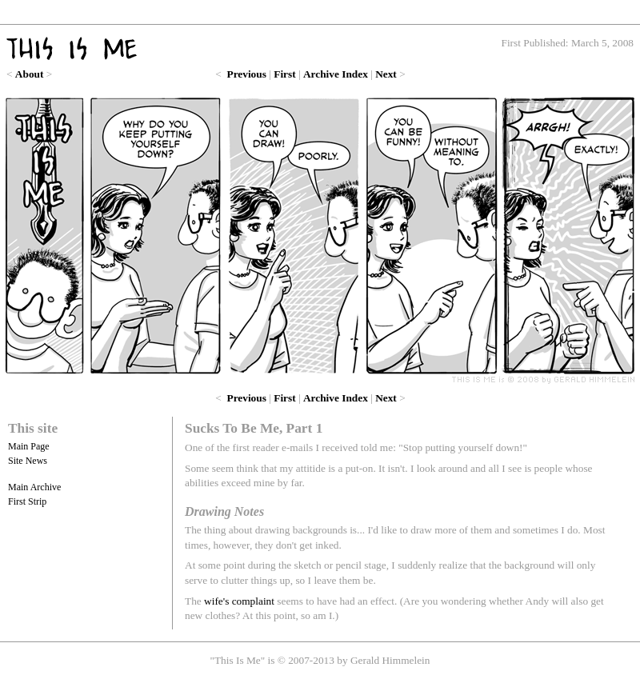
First (284, 74)
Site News (27, 460)
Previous (246, 74)
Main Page (29, 446)
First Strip (27, 501)
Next (386, 74)
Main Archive (34, 487)
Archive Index (335, 74)
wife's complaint (239, 601)
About (29, 74)
